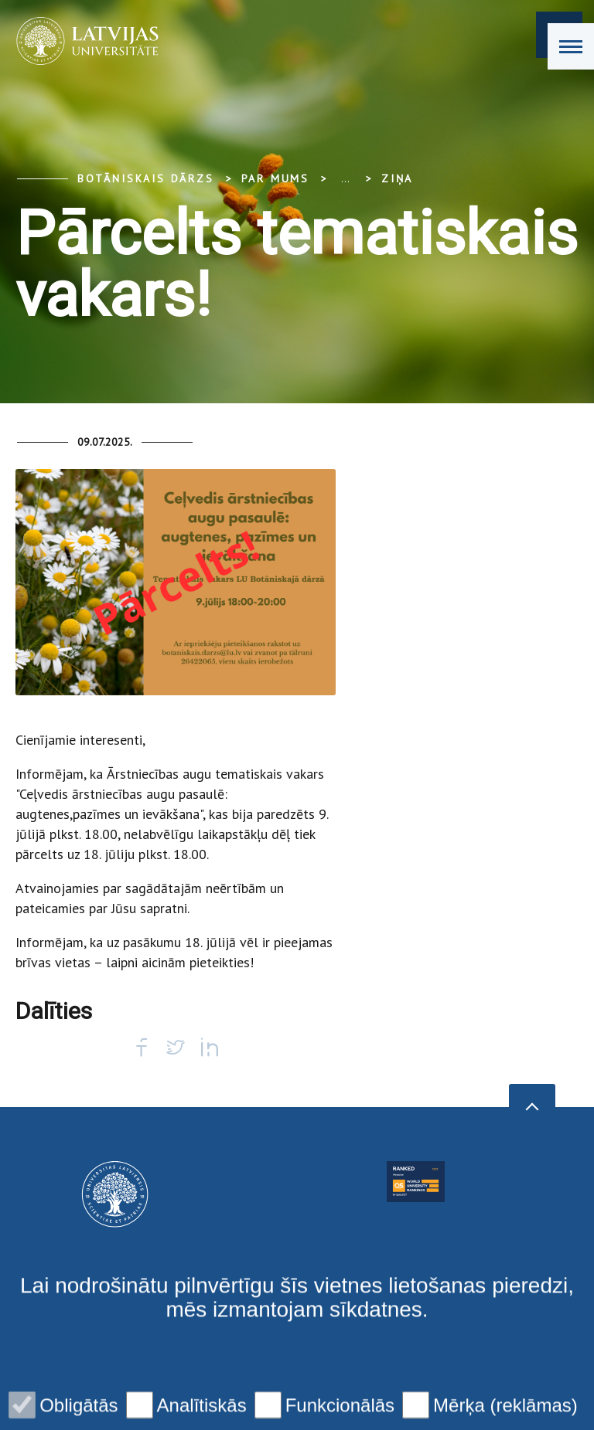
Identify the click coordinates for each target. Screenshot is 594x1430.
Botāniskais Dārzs (145, 178)
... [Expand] (345, 178)
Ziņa (397, 178)
